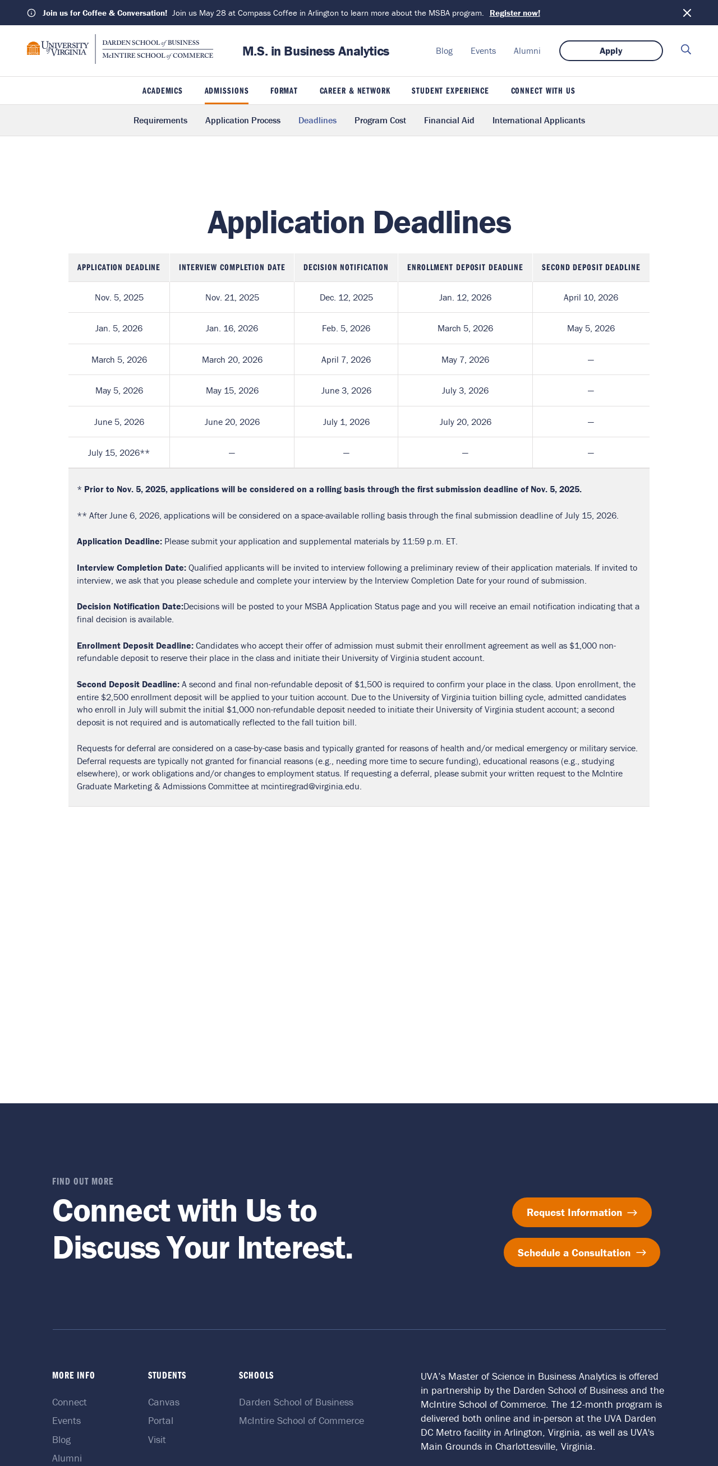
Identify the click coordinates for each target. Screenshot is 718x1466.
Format (284, 90)
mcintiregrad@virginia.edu (310, 786)
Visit (159, 1439)
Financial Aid (449, 120)
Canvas (165, 1401)
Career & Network (355, 90)
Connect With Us (543, 90)
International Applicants (539, 120)
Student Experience (450, 90)
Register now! (515, 12)
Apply (611, 50)
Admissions (227, 90)
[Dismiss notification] (687, 13)
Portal (162, 1420)
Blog (444, 50)
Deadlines (317, 120)
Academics (162, 90)
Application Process (242, 120)
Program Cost (380, 120)
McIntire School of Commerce (301, 1420)
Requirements (160, 120)
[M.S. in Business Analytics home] (120, 60)
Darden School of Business (296, 1401)
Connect (72, 1401)
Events (483, 50)
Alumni (527, 50)
